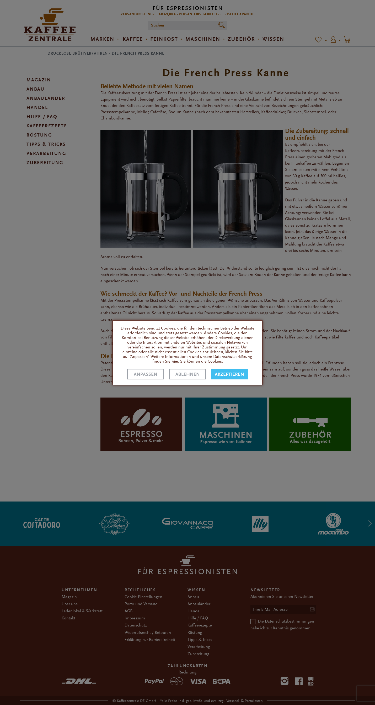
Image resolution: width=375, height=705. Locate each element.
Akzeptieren (229, 374)
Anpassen (145, 374)
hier (175, 361)
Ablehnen (187, 374)
